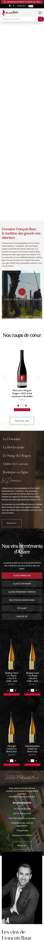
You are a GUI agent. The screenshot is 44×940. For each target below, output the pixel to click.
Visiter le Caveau (15, 464)
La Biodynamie (13, 447)
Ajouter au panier (22, 409)
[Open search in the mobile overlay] (22, 19)
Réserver (22, 845)
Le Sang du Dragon (17, 455)
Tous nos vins (22, 421)
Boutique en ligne (15, 472)
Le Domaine (12, 439)
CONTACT (21, 6)
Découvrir (12, 523)
